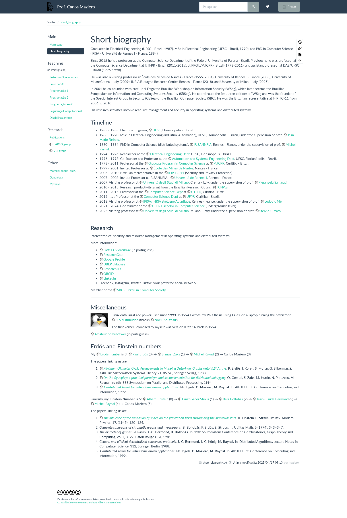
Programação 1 (59, 90)
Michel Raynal (204, 354)
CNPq (222, 187)
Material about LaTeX (63, 171)
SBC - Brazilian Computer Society (141, 290)
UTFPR (196, 192)
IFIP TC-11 (176, 173)
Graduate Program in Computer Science (176, 163)
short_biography (70, 22)
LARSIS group (62, 144)
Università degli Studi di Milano (166, 182)
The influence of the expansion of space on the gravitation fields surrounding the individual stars (169, 418)
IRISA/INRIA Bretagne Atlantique (166, 201)
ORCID (108, 274)
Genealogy (56, 177)
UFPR (190, 196)
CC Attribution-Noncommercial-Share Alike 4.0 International (89, 502)
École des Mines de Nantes (173, 168)
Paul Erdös (140, 354)
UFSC (157, 130)
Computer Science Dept (165, 192)
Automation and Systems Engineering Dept (203, 159)
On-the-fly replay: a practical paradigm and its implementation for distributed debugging (164, 378)
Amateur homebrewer (110, 334)
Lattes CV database (117, 250)
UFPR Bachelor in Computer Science (178, 206)
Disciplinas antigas (61, 117)
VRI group (60, 151)
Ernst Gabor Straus (195, 399)
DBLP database (114, 264)
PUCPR (219, 163)
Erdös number (110, 354)
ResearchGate (113, 255)
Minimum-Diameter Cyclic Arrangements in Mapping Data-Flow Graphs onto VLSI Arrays (164, 368)
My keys (55, 184)
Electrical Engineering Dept (170, 154)
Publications (57, 137)
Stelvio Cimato (270, 211)
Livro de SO (57, 84)
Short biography (60, 51)
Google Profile (114, 259)
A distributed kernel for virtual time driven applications (140, 387)
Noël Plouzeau (165, 320)
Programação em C (61, 104)
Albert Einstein (157, 399)
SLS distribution (127, 320)
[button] (269, 6)
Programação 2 (59, 97)
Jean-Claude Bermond (273, 399)
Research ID (112, 269)
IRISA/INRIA (202, 144)
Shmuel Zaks (171, 354)
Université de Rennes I (190, 178)
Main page (56, 44)
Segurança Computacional (66, 111)
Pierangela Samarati (272, 182)
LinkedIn (109, 278)
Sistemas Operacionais (64, 77)
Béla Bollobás (233, 399)
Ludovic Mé (273, 201)
